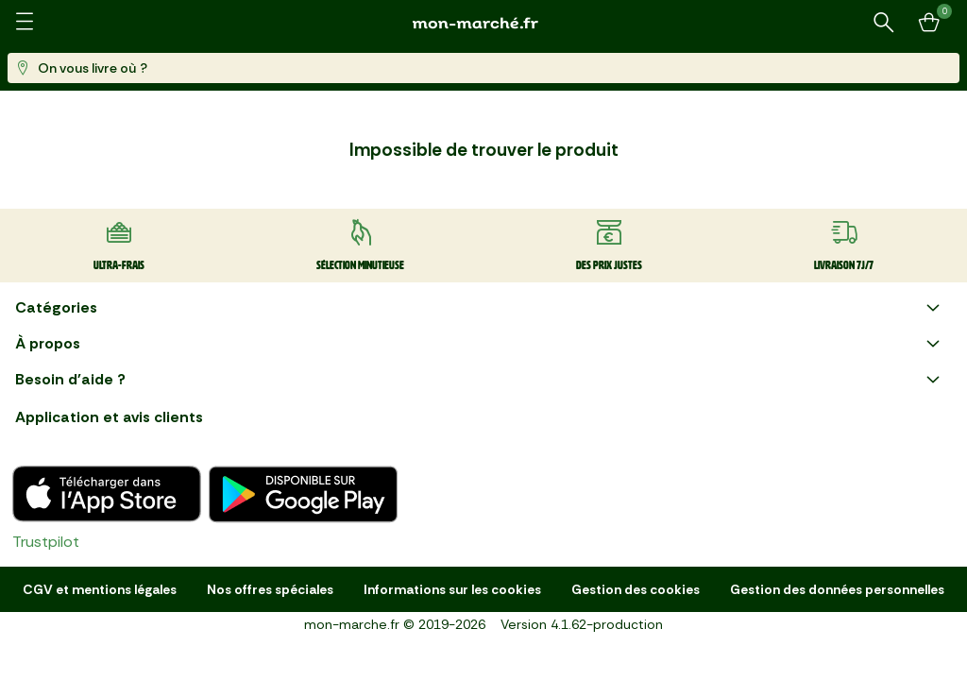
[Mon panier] (929, 22)
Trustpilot (45, 542)
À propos (479, 343)
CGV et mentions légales (100, 589)
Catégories (479, 308)
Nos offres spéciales (270, 589)
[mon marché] (483, 23)
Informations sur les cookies (452, 589)
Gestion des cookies (635, 589)
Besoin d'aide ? (479, 379)
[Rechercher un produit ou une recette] (884, 22)
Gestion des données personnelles (837, 589)
